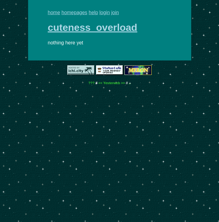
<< (100, 83)
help (93, 12)
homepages (74, 12)
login (104, 12)
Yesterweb (111, 83)
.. (130, 83)
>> (123, 83)
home (54, 12)
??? (91, 83)
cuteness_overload (92, 27)
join (115, 12)
